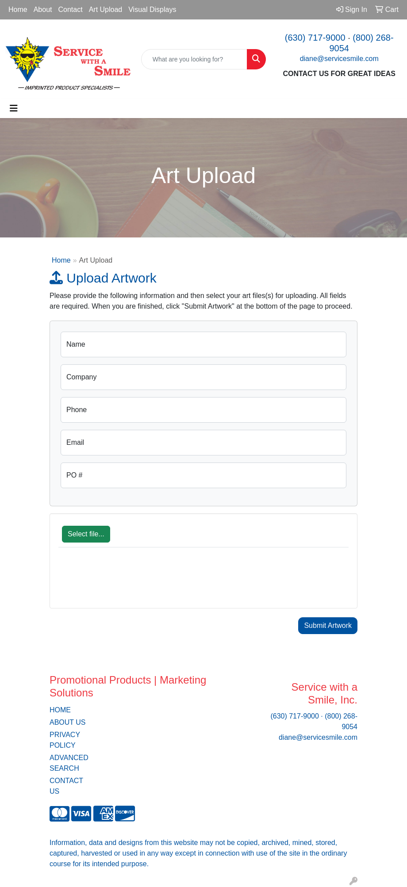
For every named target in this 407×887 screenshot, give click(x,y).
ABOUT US (68, 722)
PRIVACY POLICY (65, 740)
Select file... (86, 534)
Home (17, 9)
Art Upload (106, 9)
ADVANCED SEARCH (69, 763)
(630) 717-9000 (315, 37)
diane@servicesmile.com (339, 58)
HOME (60, 710)
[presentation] (125, 582)
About (43, 9)
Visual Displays (152, 9)
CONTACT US (66, 786)
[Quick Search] (194, 59)
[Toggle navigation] (13, 108)
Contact (70, 9)
